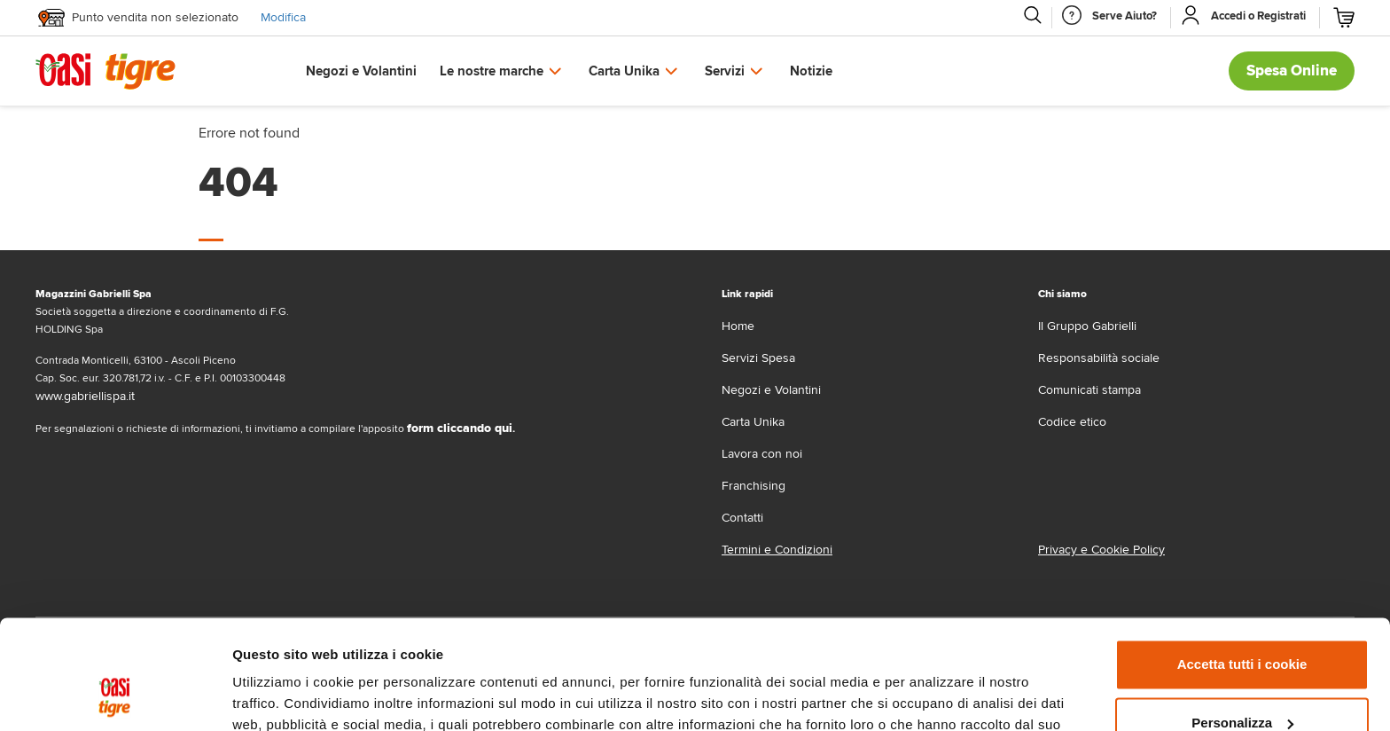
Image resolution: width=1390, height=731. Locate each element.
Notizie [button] (811, 71)
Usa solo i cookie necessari (1242, 681)
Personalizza (1242, 623)
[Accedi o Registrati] (1258, 16)
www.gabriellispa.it (85, 396)
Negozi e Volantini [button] (361, 71)
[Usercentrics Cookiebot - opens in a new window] (114, 696)
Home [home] (738, 326)
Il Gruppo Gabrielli (1087, 326)
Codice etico (1072, 421)
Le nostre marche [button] (491, 71)
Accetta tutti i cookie (1242, 565)
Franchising (753, 485)
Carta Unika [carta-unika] (753, 421)
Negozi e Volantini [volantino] (771, 389)
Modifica (283, 17)
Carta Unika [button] (624, 71)
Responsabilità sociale (1099, 358)
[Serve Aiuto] (1124, 16)
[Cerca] (1031, 15)
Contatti (742, 517)
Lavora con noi (762, 453)
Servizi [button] (725, 71)
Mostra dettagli (280, 695)
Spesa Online (1291, 70)
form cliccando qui (459, 428)
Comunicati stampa (1089, 389)
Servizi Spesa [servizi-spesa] (758, 358)
